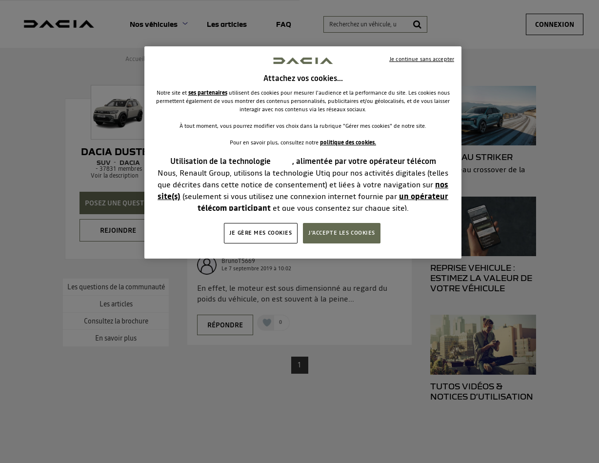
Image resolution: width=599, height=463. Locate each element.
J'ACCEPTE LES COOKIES (341, 233)
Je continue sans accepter (421, 59)
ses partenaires (207, 93)
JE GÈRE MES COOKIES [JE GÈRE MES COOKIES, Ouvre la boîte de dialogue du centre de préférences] (260, 233)
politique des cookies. (348, 142)
